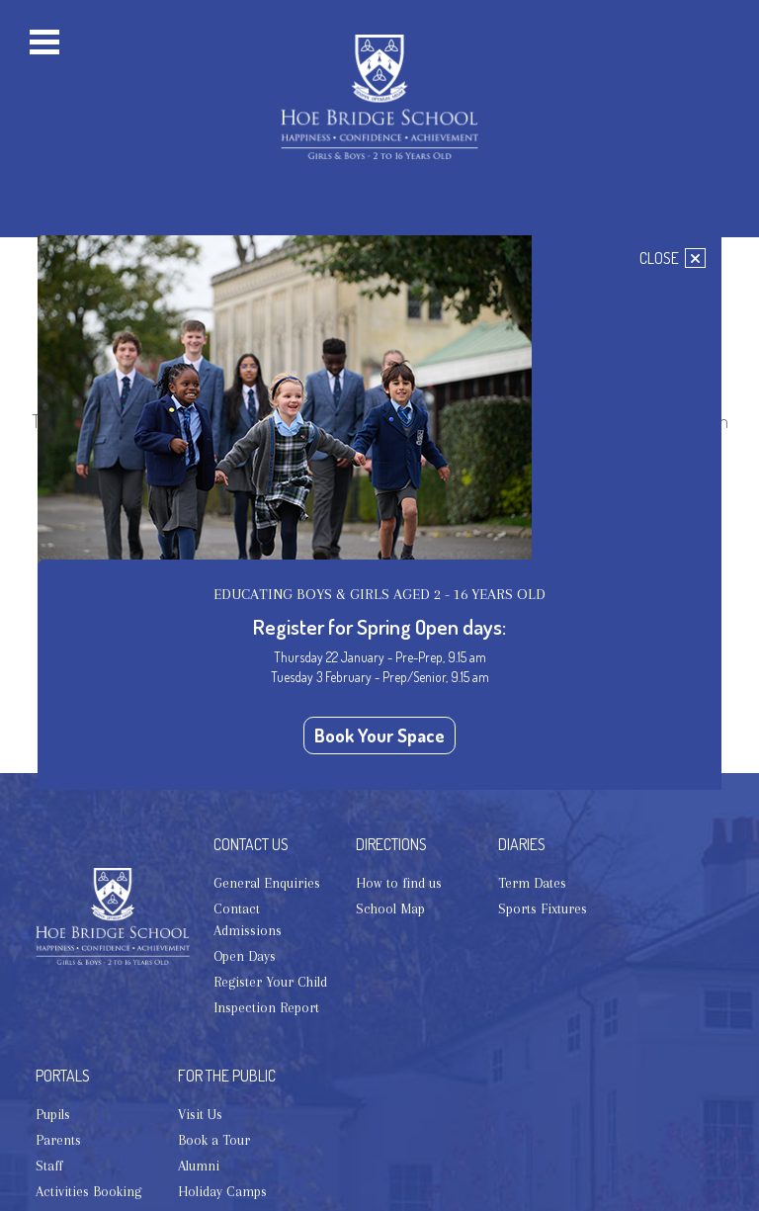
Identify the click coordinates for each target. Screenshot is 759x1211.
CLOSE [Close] (672, 258)
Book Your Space (379, 735)
